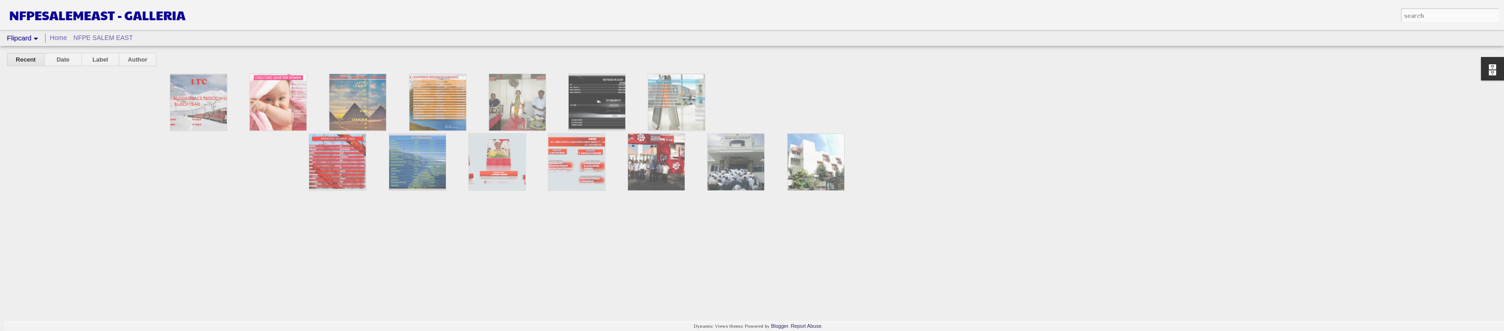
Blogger (780, 326)
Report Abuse (806, 326)
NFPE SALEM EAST (103, 37)
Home (58, 37)
